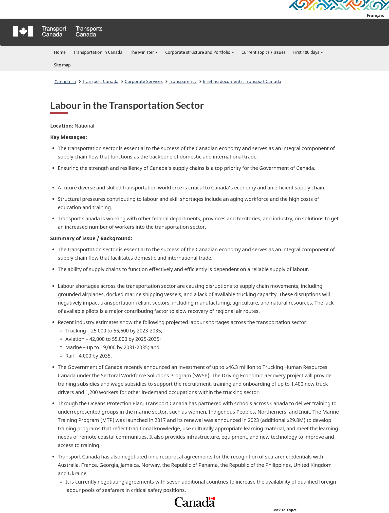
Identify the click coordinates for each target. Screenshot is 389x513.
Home (60, 52)
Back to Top (284, 509)
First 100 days (308, 52)
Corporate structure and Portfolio (199, 52)
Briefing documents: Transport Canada (242, 81)
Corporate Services (144, 81)
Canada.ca (65, 81)
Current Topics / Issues (264, 52)
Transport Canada (100, 81)
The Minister (144, 52)
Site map (62, 65)
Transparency (183, 81)
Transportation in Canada (97, 52)
